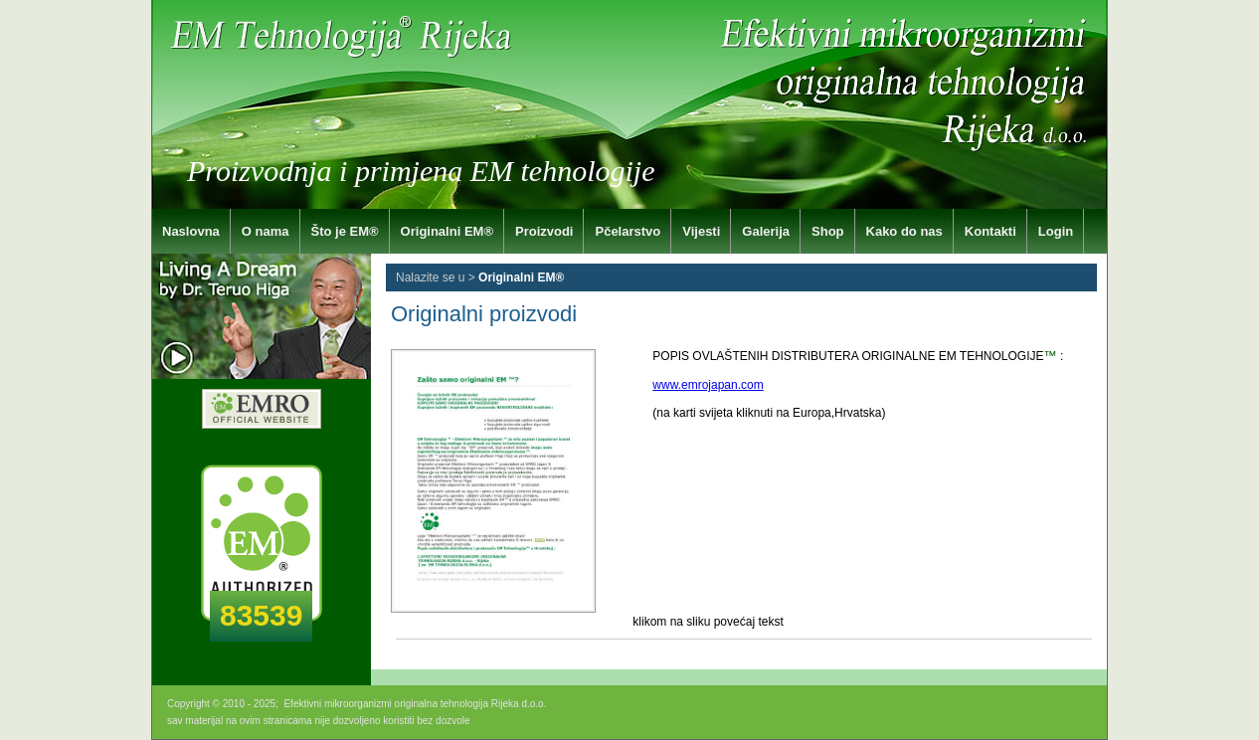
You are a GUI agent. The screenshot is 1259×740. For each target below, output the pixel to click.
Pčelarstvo (627, 231)
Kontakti (990, 231)
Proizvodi (544, 231)
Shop (827, 231)
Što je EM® (345, 231)
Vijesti (701, 231)
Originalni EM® (447, 231)
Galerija (766, 231)
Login (1055, 231)
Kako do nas (904, 231)
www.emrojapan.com (707, 385)
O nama (265, 231)
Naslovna (191, 231)
